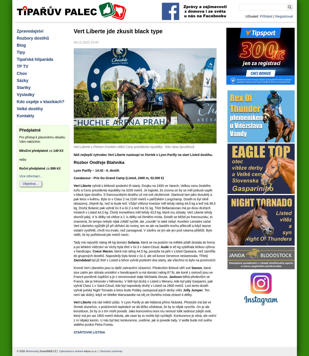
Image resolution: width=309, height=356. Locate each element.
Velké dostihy (30, 109)
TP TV (22, 66)
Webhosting (32, 351)
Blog (21, 45)
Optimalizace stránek (71, 351)
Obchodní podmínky (111, 351)
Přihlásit (266, 16)
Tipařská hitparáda (35, 59)
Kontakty (25, 116)
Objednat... (30, 184)
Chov (22, 73)
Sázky (22, 80)
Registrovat (284, 16)
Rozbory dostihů (33, 38)
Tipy (21, 52)
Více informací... (30, 176)
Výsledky (26, 94)
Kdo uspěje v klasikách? (40, 101)
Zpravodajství (30, 31)
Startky (24, 87)
